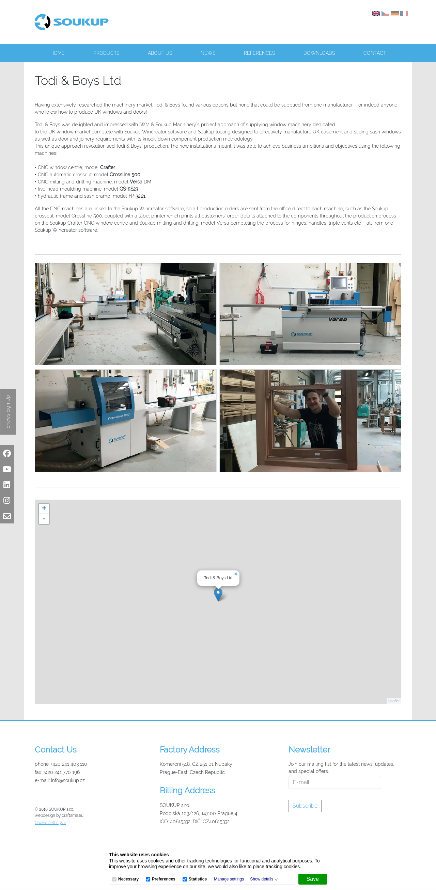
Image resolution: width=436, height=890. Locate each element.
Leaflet (394, 701)
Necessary (128, 879)
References (259, 53)
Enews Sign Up (8, 411)
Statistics (198, 879)
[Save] (312, 879)
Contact (374, 53)
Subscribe (305, 806)
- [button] (44, 519)
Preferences (163, 879)
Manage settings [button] (229, 879)
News (208, 53)
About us (160, 53)
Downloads (319, 53)
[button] (263, 879)
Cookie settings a (50, 822)
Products (106, 53)
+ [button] (44, 509)
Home (57, 53)
